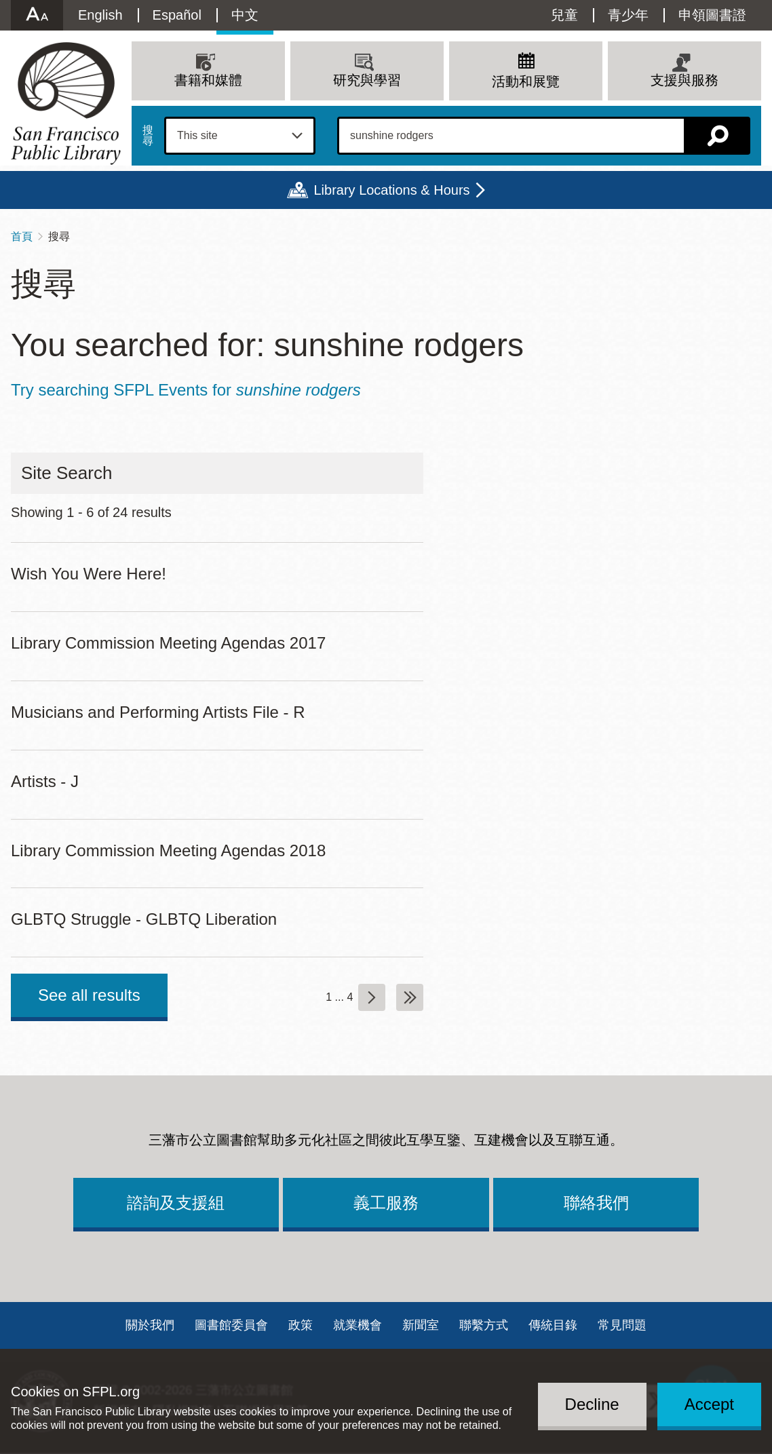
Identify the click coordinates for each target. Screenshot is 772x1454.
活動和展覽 (526, 81)
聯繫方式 (483, 1325)
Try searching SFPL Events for (186, 390)
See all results (89, 995)
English (100, 14)
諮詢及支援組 (176, 1202)
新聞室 (420, 1325)
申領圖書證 (712, 14)
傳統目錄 (552, 1325)
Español (177, 14)
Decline (592, 1404)
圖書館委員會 (231, 1325)
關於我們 (150, 1325)
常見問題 (622, 1325)
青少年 (628, 14)
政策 (300, 1325)
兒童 (564, 14)
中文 (244, 14)
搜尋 (147, 136)
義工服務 (386, 1202)
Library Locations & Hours (391, 190)
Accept (709, 1404)
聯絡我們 (596, 1202)
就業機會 (357, 1325)
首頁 (22, 236)
